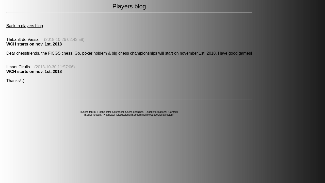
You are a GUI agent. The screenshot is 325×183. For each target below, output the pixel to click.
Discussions (123, 114)
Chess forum (88, 112)
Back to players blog (24, 26)
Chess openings (134, 112)
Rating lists (104, 112)
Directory (168, 114)
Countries (117, 112)
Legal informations (155, 112)
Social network (93, 114)
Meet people (154, 114)
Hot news (109, 114)
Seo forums (138, 114)
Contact (172, 112)
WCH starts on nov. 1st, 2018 (34, 44)
